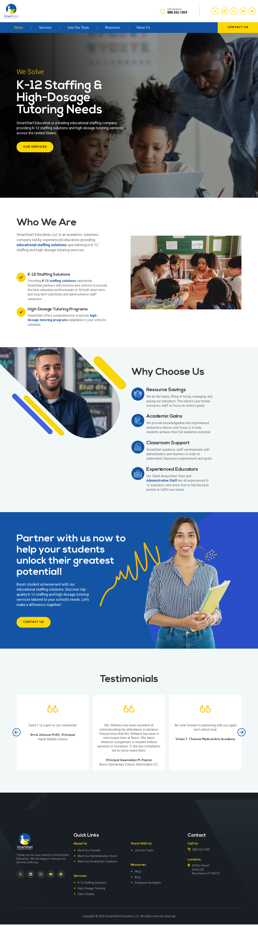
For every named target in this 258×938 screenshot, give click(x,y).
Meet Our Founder (89, 864)
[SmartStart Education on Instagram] (41, 888)
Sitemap (170, 929)
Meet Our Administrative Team (97, 869)
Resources (112, 27)
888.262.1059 (201, 863)
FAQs (138, 885)
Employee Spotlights (148, 896)
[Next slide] (241, 746)
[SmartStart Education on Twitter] (21, 888)
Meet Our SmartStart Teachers (97, 875)
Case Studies (86, 907)
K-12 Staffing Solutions (92, 896)
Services (45, 27)
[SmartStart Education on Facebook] (61, 888)
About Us (143, 27)
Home (18, 27)
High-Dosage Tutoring (91, 901)
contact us (238, 27)
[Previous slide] (16, 746)
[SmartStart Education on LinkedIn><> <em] (31, 888)
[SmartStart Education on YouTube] (51, 888)
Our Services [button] (35, 146)
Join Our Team (78, 27)
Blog (137, 890)
